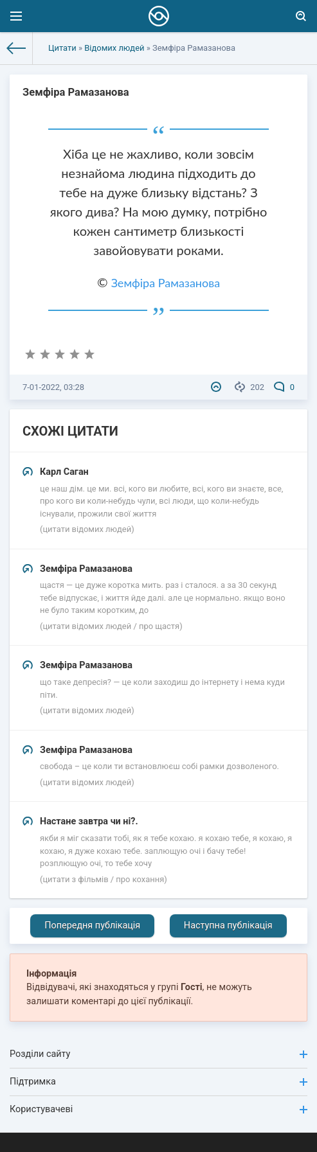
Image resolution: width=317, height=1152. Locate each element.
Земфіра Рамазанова (165, 283)
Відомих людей (114, 48)
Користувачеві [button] (158, 1109)
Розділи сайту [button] (158, 1054)
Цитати (62, 48)
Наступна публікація (228, 925)
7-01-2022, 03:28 (53, 387)
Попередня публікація (92, 925)
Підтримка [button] (158, 1081)
